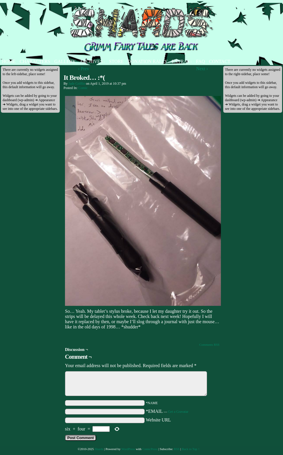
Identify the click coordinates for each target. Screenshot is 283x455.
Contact (219, 61)
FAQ (200, 61)
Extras (182, 61)
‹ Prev (83, 68)
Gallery (65, 61)
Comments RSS (209, 344)
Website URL (158, 419)
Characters (35, 61)
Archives (92, 61)
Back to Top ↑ (191, 449)
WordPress (128, 449)
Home (9, 61)
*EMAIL (167, 411)
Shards (99, 449)
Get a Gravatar (178, 412)
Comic (82, 88)
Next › (202, 68)
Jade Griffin (76, 84)
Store (116, 61)
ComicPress (150, 449)
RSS (177, 449)
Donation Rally (147, 61)
